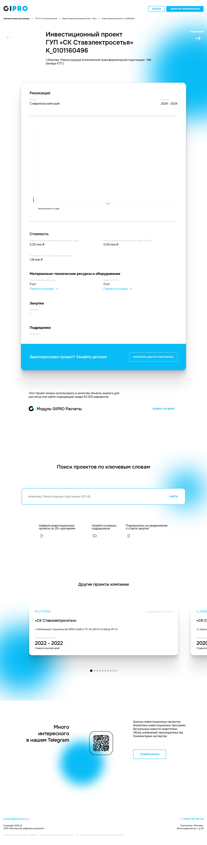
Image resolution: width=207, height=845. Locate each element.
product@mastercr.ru (16, 819)
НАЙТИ (173, 496)
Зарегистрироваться (185, 8)
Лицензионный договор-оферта (20, 834)
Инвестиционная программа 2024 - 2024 (79, 18)
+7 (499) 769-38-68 (192, 819)
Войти (156, 8)
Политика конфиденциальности (56, 834)
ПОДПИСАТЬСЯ (149, 754)
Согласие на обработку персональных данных (100, 834)
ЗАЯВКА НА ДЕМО (163, 408)
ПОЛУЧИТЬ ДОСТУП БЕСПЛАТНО (153, 357)
